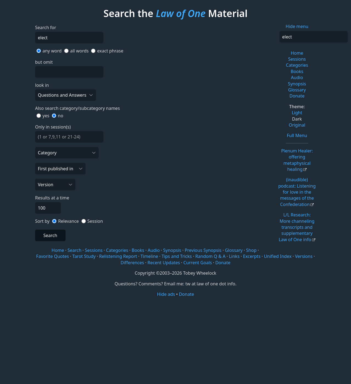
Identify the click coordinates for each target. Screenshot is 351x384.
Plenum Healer (297, 160)
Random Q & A (210, 256)
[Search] (313, 37)
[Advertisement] (175, 340)
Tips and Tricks (177, 256)
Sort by (42, 221)
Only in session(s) (53, 127)
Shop (251, 250)
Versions (304, 256)
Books (297, 71)
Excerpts (252, 256)
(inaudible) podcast (297, 192)
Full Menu (297, 135)
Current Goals (197, 263)
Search (50, 235)
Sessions (297, 59)
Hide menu (297, 26)
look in (42, 85)
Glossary (297, 90)
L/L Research (296, 227)
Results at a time (52, 198)
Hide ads (166, 294)
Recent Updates (164, 263)
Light (297, 113)
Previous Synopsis (203, 250)
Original (297, 125)
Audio (297, 77)
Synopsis (297, 84)
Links (234, 256)
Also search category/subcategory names (77, 108)
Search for (45, 27)
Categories (297, 65)
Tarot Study (84, 256)
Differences (132, 263)
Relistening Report (118, 256)
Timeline (149, 256)
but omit (44, 62)
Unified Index (277, 256)
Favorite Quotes (52, 256)
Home (297, 53)
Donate (296, 96)
